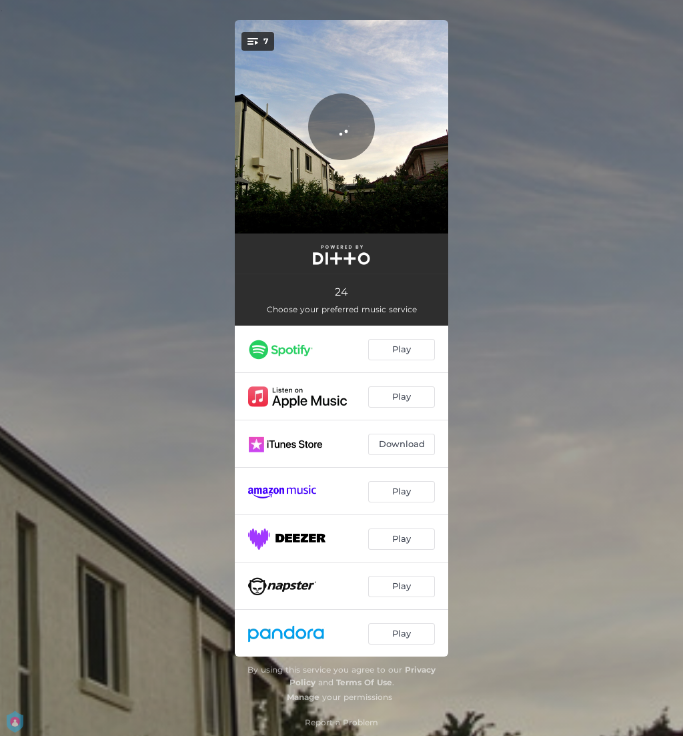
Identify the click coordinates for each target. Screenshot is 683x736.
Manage (303, 697)
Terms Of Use (364, 682)
